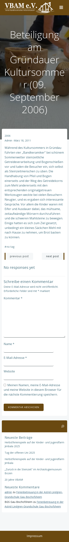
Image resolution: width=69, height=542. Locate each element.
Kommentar (13, 298)
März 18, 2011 (22, 140)
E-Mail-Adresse (15, 358)
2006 (7, 135)
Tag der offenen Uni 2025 (20, 452)
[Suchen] (62, 426)
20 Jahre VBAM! (14, 479)
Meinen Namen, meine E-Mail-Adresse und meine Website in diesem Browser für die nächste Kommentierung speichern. (32, 389)
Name (9, 344)
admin (8, 140)
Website (9, 371)
